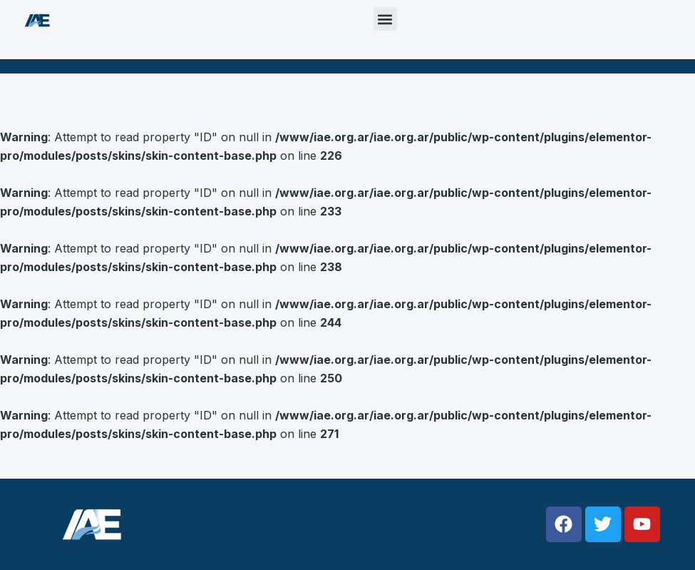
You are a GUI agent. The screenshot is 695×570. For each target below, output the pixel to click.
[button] (385, 19)
